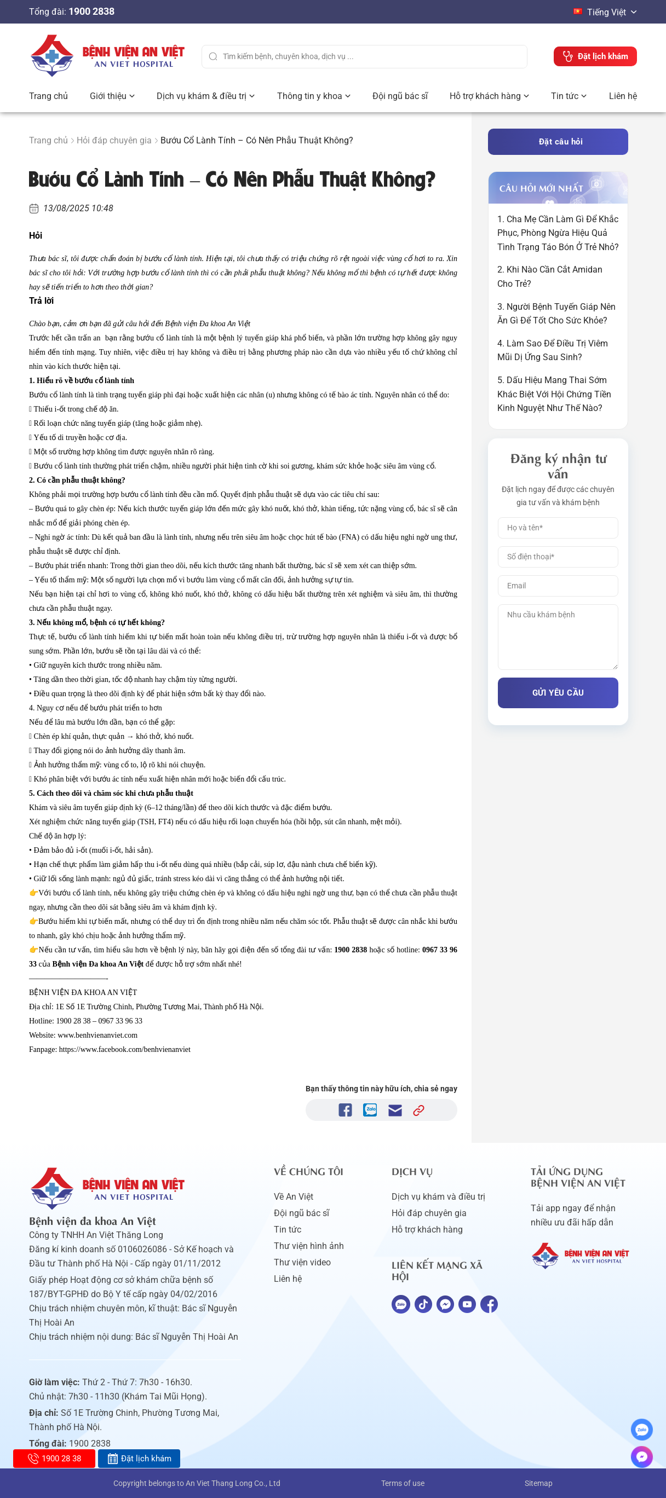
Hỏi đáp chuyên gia (114, 140)
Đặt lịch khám (139, 1458)
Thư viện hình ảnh (309, 1246)
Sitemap (539, 1483)
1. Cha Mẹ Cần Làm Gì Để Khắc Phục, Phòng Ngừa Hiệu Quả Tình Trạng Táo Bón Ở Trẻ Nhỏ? (558, 233)
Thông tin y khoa (309, 96)
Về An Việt (293, 1197)
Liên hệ (623, 96)
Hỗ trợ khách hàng (485, 96)
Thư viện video (302, 1262)
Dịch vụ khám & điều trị (201, 96)
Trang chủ (48, 96)
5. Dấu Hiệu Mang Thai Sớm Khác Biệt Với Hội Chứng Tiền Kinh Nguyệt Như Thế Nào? (554, 394)
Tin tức (564, 96)
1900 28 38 (54, 1458)
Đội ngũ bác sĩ (400, 96)
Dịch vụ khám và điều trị (438, 1197)
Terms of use (402, 1483)
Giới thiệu (108, 96)
